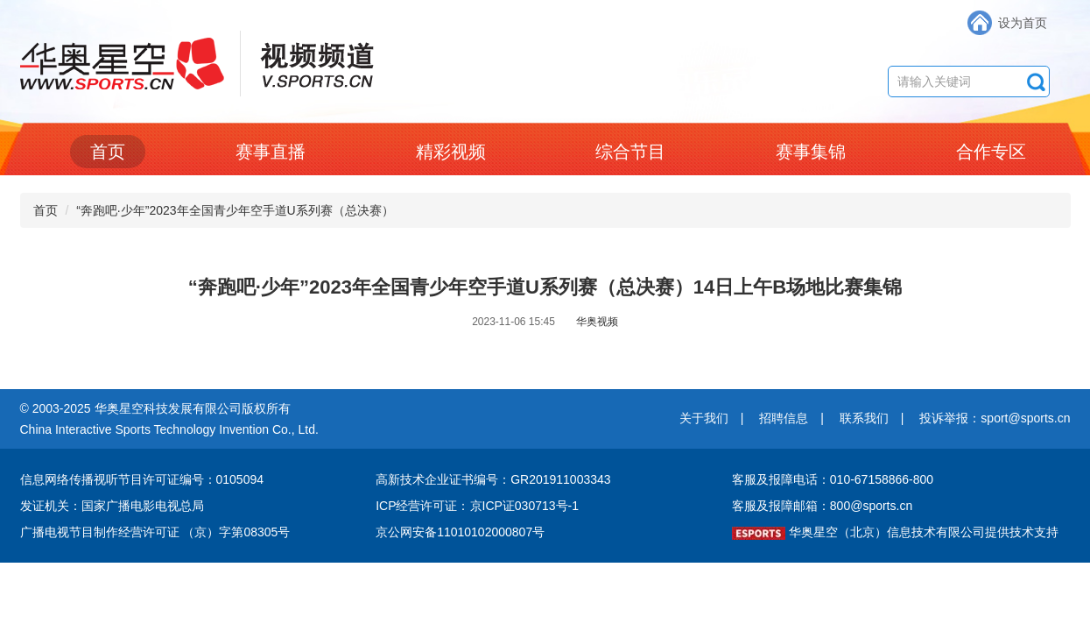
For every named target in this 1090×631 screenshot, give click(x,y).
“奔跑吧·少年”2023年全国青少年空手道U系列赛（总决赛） (234, 210)
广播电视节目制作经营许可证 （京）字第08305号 (155, 532)
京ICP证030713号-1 (525, 506)
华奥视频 (597, 322)
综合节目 (630, 151)
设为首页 (1022, 23)
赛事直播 (271, 151)
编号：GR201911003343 (542, 479)
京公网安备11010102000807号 (460, 532)
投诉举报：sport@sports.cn (994, 418)
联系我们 (864, 418)
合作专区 (991, 151)
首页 (107, 151)
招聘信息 (783, 418)
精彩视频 (451, 151)
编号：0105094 (221, 479)
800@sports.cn (871, 506)
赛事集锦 (811, 151)
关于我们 (703, 418)
